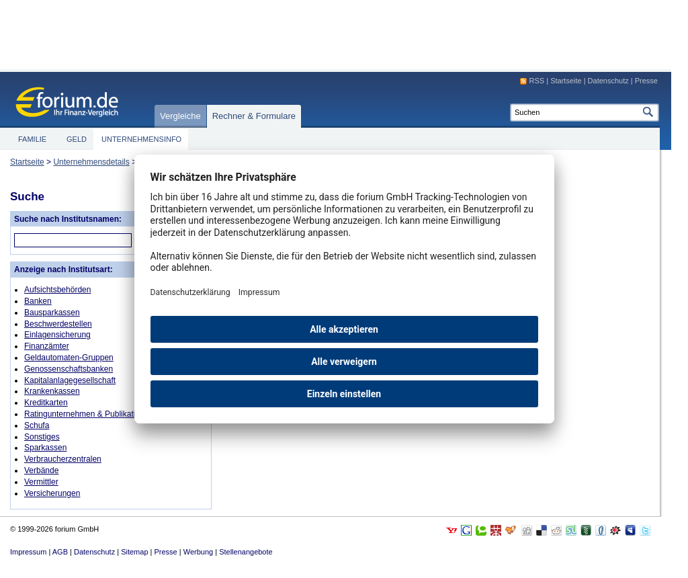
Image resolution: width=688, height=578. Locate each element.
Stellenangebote (246, 552)
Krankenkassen (52, 391)
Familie (32, 139)
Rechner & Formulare (254, 116)
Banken (38, 301)
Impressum (28, 552)
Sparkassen (45, 447)
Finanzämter (46, 346)
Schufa (36, 425)
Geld (77, 139)
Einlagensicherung (57, 334)
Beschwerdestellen (58, 324)
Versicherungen (52, 493)
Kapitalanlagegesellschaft (70, 380)
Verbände (41, 470)
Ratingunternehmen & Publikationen (88, 414)
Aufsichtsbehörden (57, 289)
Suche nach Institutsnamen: (68, 219)
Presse (646, 81)
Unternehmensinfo (141, 139)
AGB (60, 552)
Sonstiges (42, 437)
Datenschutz (608, 81)
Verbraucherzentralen (62, 459)
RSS (537, 81)
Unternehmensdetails (91, 162)
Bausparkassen (52, 312)
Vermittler (41, 482)
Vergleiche (180, 116)
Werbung (198, 552)
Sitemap (134, 552)
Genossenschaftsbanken (68, 369)
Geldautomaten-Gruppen (69, 357)
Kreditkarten (46, 402)
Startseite (27, 162)
